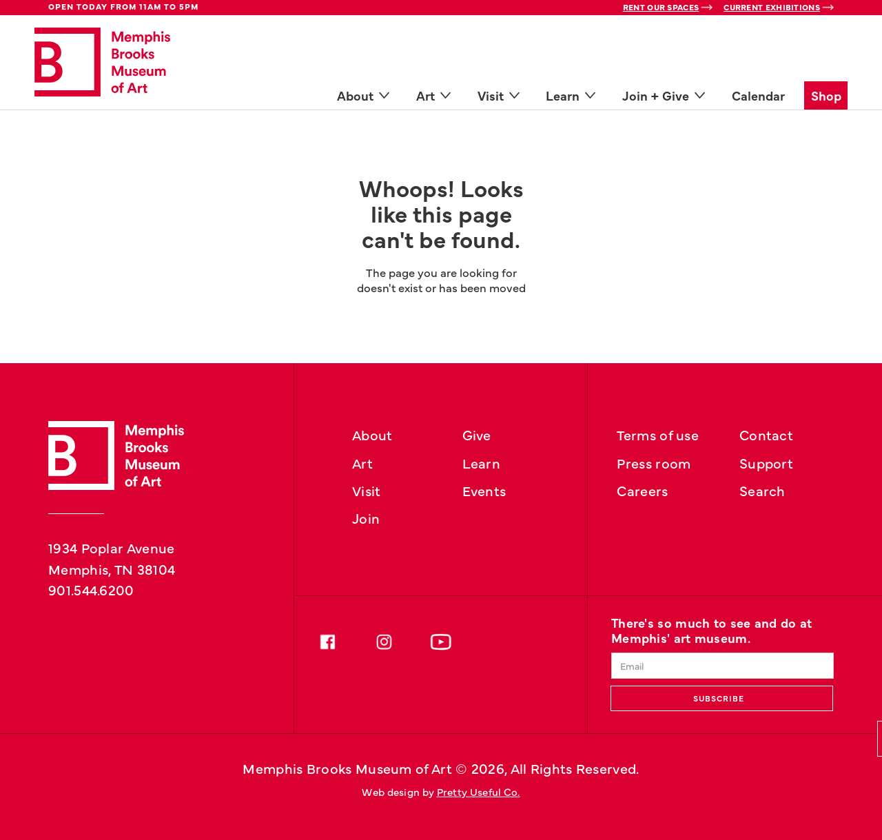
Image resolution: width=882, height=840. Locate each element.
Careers (642, 490)
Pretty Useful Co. (478, 791)
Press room (653, 462)
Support (766, 462)
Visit (366, 490)
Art (362, 462)
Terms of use (658, 434)
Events (484, 490)
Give (476, 434)
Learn (481, 462)
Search (762, 490)
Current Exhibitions (772, 6)
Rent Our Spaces (661, 6)
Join (366, 517)
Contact (766, 434)
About (372, 434)
